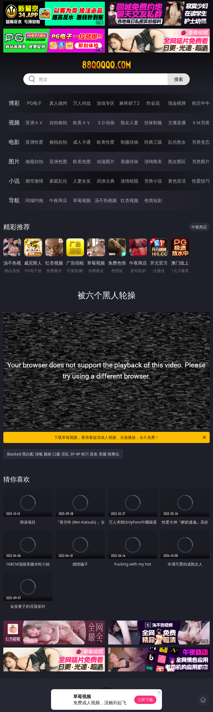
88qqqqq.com (106, 65)
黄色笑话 (177, 181)
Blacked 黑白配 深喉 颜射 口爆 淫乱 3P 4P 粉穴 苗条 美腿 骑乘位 (63, 454)
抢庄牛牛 (201, 103)
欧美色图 (82, 161)
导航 (14, 200)
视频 (14, 122)
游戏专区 (106, 103)
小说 (14, 181)
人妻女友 (82, 181)
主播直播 (177, 123)
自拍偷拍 (58, 123)
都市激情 (34, 181)
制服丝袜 (129, 142)
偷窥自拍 (34, 161)
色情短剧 (153, 200)
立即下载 (145, 699)
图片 (14, 161)
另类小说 (153, 181)
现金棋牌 (177, 103)
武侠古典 (106, 181)
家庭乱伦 (58, 181)
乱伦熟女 (177, 142)
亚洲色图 (58, 161)
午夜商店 (58, 200)
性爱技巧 (201, 181)
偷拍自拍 (58, 142)
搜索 (178, 79)
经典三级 (153, 142)
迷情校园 (129, 181)
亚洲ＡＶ (34, 123)
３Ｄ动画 (106, 123)
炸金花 (153, 103)
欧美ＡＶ (82, 123)
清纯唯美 (153, 161)
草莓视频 (82, 200)
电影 (14, 142)
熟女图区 (177, 161)
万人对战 (82, 103)
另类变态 (201, 142)
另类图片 (201, 161)
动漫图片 (106, 161)
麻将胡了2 (129, 103)
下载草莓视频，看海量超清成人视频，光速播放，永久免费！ (130, 437)
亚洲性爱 (34, 142)
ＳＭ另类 (201, 123)
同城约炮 (34, 200)
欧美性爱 (106, 142)
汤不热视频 (106, 200)
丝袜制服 (153, 123)
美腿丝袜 (129, 161)
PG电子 (34, 103)
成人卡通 (82, 142)
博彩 (14, 103)
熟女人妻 (129, 123)
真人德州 (58, 103)
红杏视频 (129, 200)
